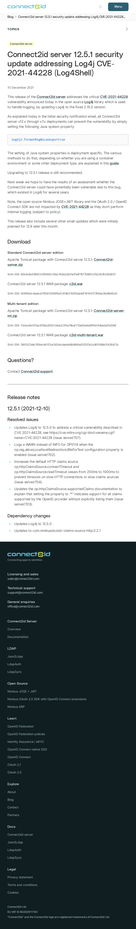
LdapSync (14, 672)
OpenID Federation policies (26, 734)
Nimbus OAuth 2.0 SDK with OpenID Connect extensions (46, 699)
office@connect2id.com (23, 606)
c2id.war (76, 284)
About (11, 792)
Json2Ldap (15, 656)
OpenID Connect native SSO (27, 749)
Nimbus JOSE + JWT (22, 691)
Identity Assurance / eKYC (25, 741)
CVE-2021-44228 (114, 97)
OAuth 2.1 (14, 764)
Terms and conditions (22, 885)
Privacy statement (20, 877)
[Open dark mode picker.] (100, 7)
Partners (13, 815)
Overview (14, 629)
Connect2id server (51, 97)
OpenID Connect (19, 757)
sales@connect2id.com (23, 578)
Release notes (23, 397)
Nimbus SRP (16, 706)
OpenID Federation (20, 726)
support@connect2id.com (24, 592)
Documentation (18, 637)
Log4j (88, 102)
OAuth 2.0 (14, 772)
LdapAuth (14, 664)
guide (114, 163)
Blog (10, 799)
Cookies (13, 892)
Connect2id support (37, 371)
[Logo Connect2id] (26, 6)
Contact (13, 807)
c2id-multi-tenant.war (86, 335)
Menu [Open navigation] (118, 6)
